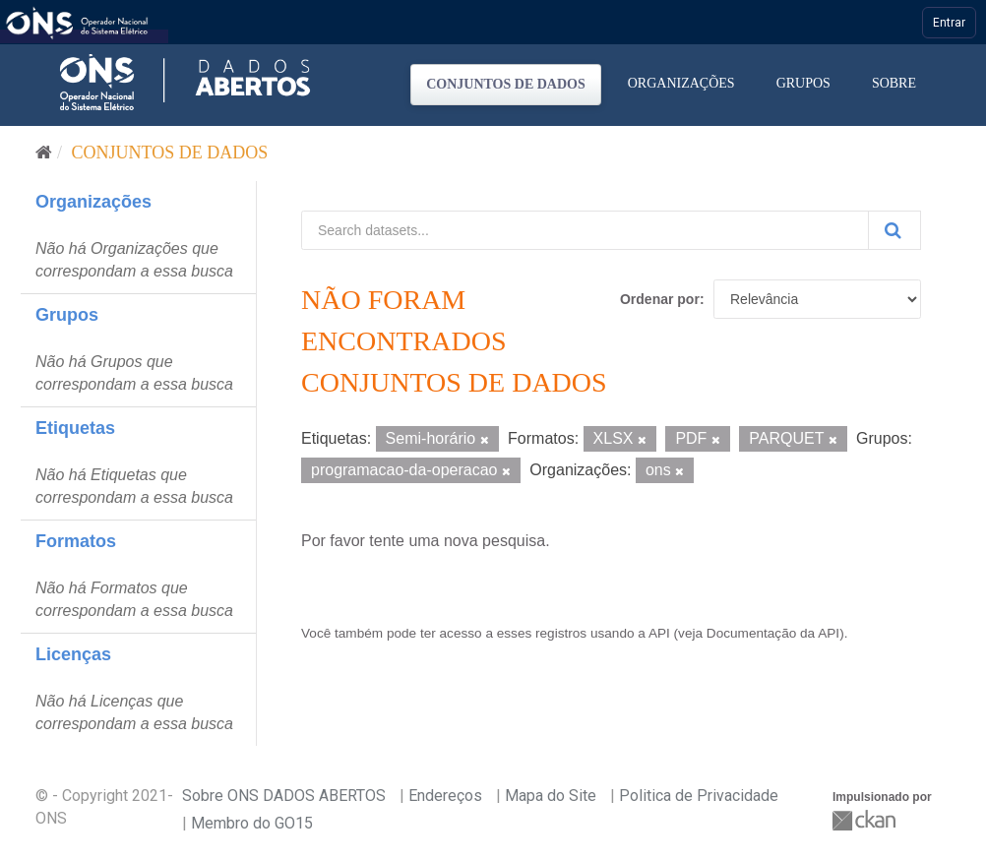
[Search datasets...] (585, 230)
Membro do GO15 (252, 823)
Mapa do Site (550, 795)
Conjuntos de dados (505, 84)
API (659, 633)
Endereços (445, 795)
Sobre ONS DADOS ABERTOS (284, 795)
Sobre (894, 83)
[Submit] (894, 230)
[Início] (43, 152)
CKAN (865, 820)
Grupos (803, 83)
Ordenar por (660, 299)
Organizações (681, 83)
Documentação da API (773, 633)
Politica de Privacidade (698, 795)
